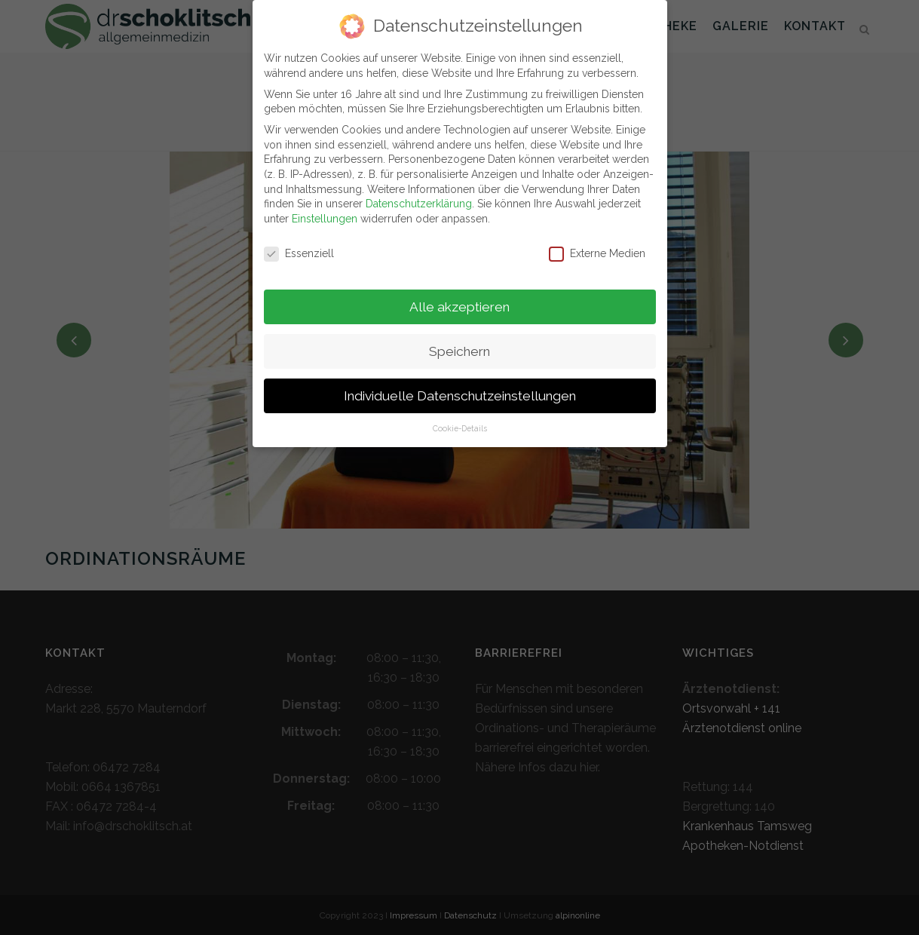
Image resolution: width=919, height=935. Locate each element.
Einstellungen (324, 211)
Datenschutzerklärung (419, 196)
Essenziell (299, 246)
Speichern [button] (459, 343)
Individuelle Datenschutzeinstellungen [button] (460, 388)
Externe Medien (597, 246)
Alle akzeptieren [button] (459, 299)
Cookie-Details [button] (460, 421)
